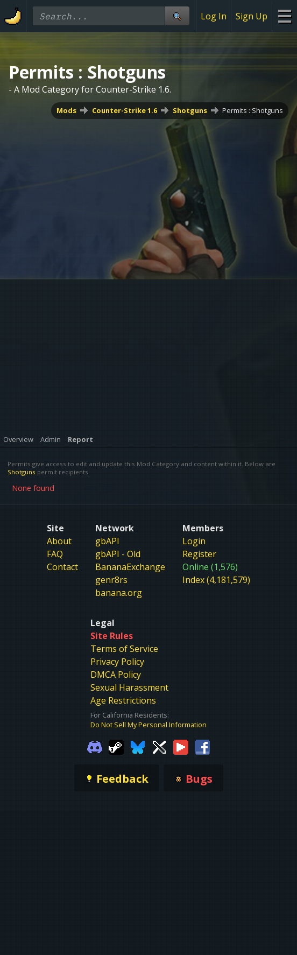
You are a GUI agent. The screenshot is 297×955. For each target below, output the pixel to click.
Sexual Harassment (129, 687)
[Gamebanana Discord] (94, 747)
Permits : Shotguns (252, 110)
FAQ (55, 554)
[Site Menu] (284, 16)
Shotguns (190, 110)
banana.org (118, 593)
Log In (214, 16)
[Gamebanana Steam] (116, 747)
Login (194, 541)
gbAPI (107, 541)
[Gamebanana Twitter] (159, 747)
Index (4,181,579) (216, 580)
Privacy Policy (117, 662)
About (59, 541)
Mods (66, 110)
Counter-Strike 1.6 (124, 110)
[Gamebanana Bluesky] (137, 747)
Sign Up (251, 16)
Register (199, 554)
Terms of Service (124, 649)
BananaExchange (130, 567)
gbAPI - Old (117, 554)
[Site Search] (177, 15)
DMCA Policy (115, 674)
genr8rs (111, 580)
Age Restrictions (123, 700)
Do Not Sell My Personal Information (148, 724)
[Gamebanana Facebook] (202, 747)
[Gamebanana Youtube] (180, 747)
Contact (62, 567)
